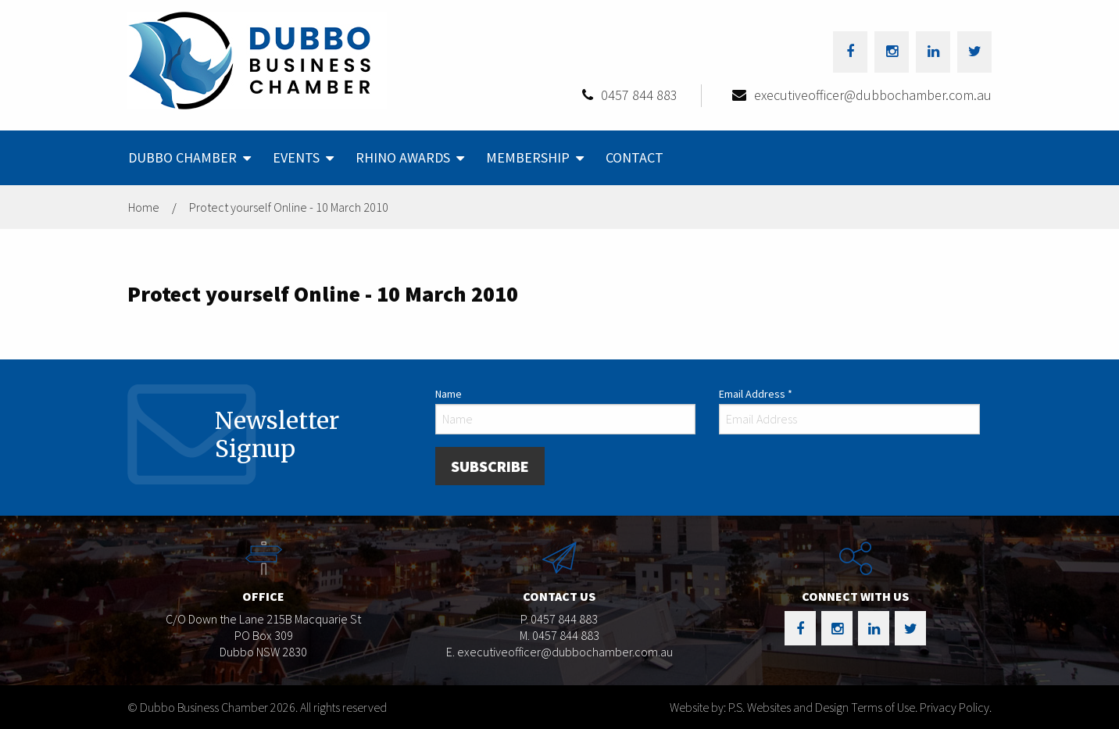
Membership (528, 157)
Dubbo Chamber (182, 157)
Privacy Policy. (956, 707)
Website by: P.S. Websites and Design (759, 707)
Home (143, 207)
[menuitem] (188, 157)
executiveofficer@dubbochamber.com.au (873, 95)
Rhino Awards (403, 157)
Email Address (755, 394)
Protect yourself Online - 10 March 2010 (288, 207)
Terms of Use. (884, 707)
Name (448, 394)
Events (296, 157)
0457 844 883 (639, 95)
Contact (634, 157)
